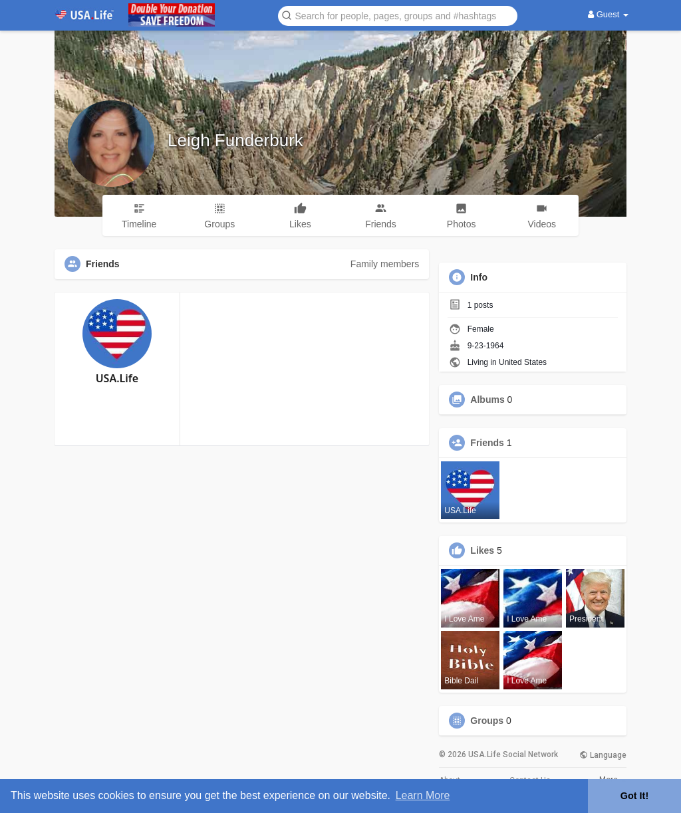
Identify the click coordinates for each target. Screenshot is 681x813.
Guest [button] (608, 14)
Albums (487, 399)
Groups (486, 720)
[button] (397, 15)
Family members (384, 264)
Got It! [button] (634, 795)
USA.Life (117, 378)
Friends (487, 442)
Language (602, 755)
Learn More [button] (423, 795)
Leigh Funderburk (235, 140)
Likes (482, 550)
